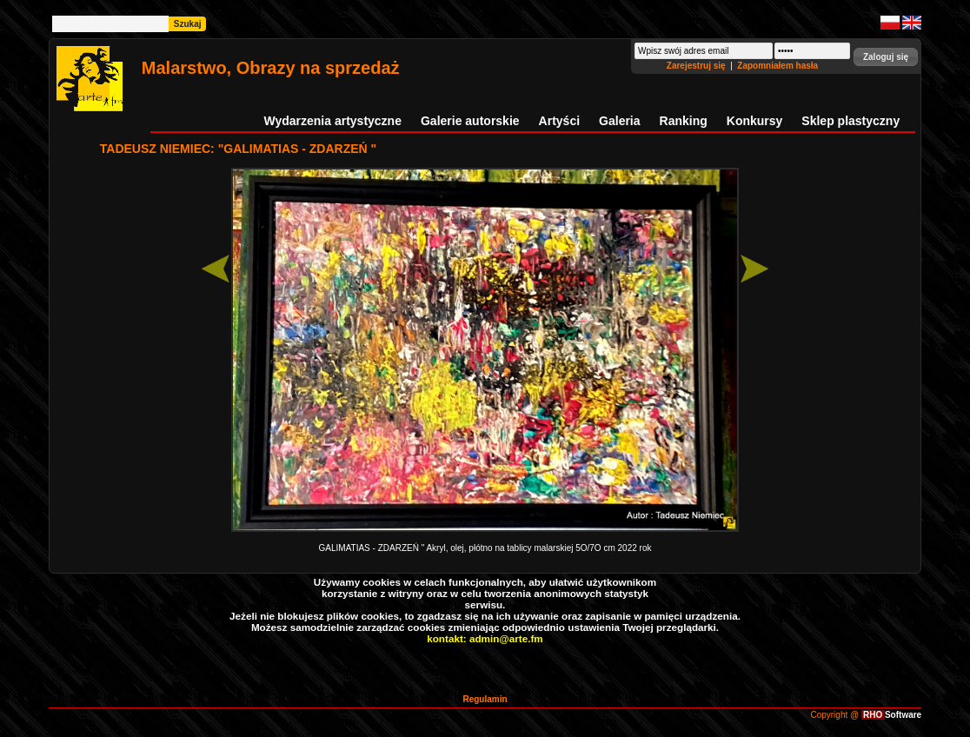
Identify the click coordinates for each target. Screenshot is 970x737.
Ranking (684, 121)
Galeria (619, 121)
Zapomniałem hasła (777, 65)
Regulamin (484, 699)
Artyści (559, 121)
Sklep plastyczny (850, 121)
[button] (886, 57)
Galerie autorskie (470, 121)
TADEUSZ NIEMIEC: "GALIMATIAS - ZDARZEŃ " (238, 149)
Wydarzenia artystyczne (332, 121)
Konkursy (755, 121)
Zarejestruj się (697, 65)
